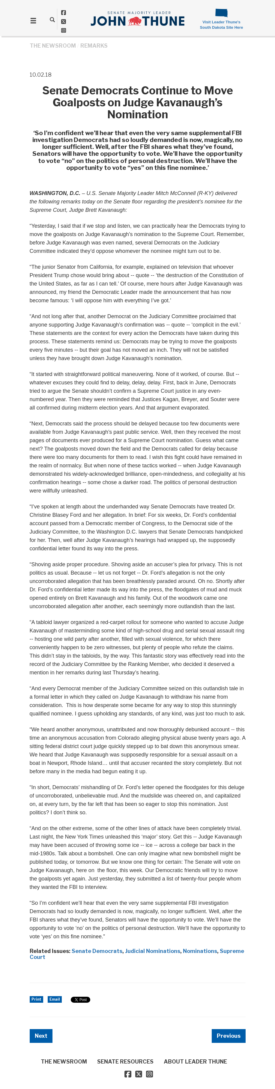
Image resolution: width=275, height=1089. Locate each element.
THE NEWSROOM (53, 46)
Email (54, 999)
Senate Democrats (97, 951)
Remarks (94, 46)
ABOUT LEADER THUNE (195, 1061)
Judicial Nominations (152, 951)
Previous (229, 1036)
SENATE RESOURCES (125, 1061)
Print (36, 999)
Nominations (200, 951)
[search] (52, 19)
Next (41, 1036)
